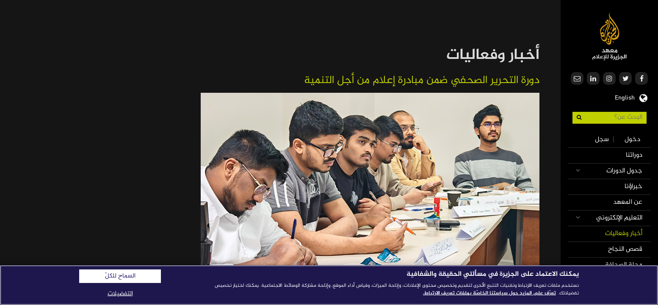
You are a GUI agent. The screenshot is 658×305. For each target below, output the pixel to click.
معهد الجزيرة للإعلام (609, 36)
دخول (632, 139)
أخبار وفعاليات (623, 233)
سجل (602, 139)
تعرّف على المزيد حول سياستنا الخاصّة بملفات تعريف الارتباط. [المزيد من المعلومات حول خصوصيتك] (489, 293)
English (625, 97)
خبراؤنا (633, 186)
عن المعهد (627, 202)
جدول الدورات (624, 171)
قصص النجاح (625, 249)
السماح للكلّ (120, 276)
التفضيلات (120, 293)
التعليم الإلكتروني (619, 218)
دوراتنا (634, 155)
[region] (329, 285)
